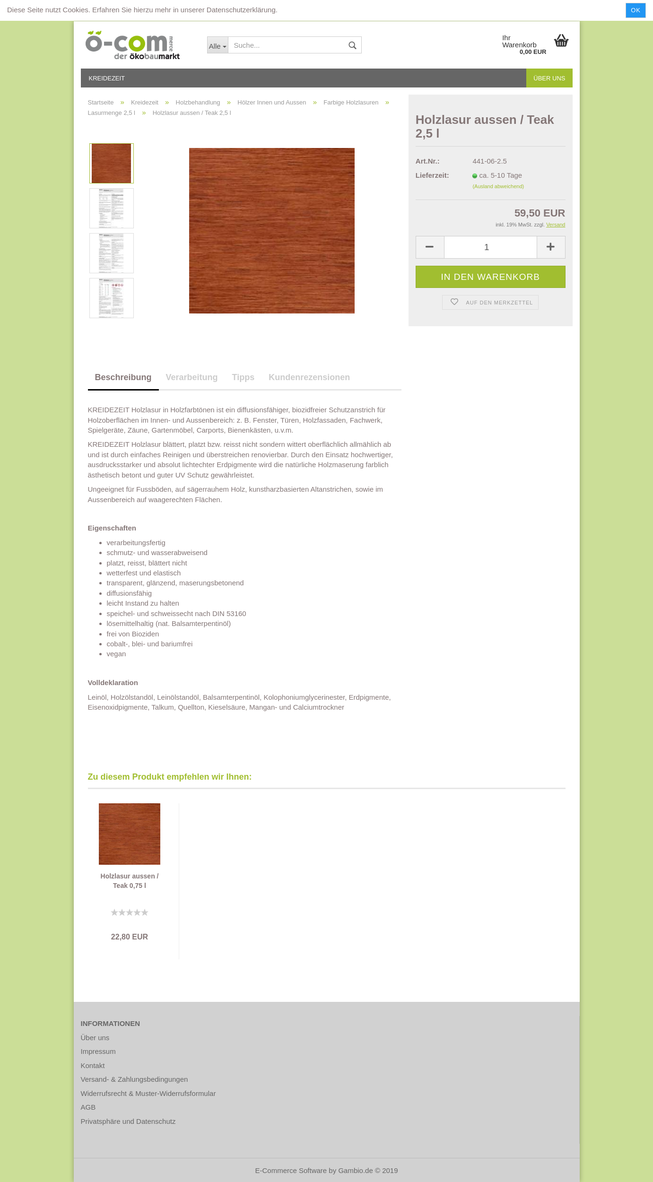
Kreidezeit (107, 78)
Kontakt (93, 1065)
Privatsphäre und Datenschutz (128, 1121)
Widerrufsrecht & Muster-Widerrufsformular (148, 1093)
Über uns (549, 78)
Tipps (243, 377)
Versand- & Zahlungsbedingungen (134, 1079)
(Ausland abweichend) (498, 186)
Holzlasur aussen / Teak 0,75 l (130, 880)
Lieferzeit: (432, 175)
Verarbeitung (192, 377)
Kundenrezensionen (309, 377)
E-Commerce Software (291, 1170)
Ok (636, 10)
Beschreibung (123, 377)
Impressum (98, 1051)
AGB (88, 1107)
